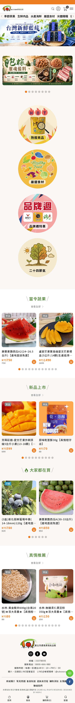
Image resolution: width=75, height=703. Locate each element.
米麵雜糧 (62, 16)
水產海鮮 (36, 16)
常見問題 (20, 681)
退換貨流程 (42, 681)
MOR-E (39, 692)
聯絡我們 (38, 685)
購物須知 (54, 681)
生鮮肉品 (22, 16)
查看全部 (37, 318)
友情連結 (64, 681)
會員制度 (31, 681)
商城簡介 (10, 681)
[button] (73, 16)
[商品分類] (71, 9)
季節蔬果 (9, 16)
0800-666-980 (43, 664)
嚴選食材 (49, 16)
